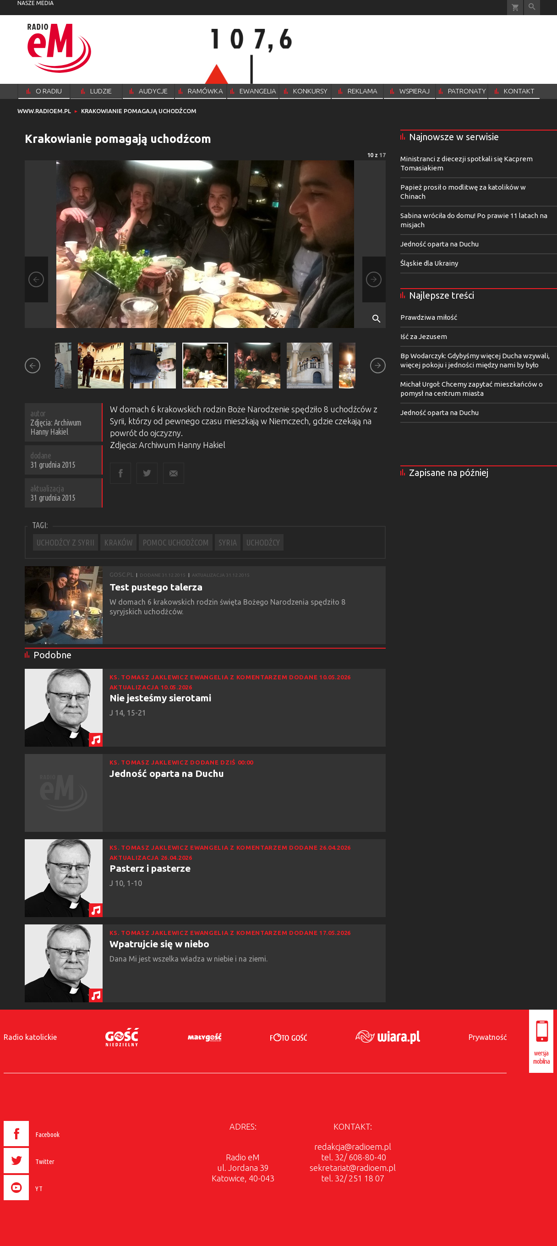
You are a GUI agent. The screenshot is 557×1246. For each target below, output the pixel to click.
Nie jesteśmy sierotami (160, 697)
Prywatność (488, 1037)
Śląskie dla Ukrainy (429, 263)
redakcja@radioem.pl (352, 1146)
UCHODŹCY (263, 542)
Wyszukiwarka (532, 7)
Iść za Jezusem (423, 336)
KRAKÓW (118, 542)
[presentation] (51, 1202)
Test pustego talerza (155, 586)
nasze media (35, 3)
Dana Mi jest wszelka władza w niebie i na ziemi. (189, 959)
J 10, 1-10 (126, 883)
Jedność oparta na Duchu (166, 773)
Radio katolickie (30, 1037)
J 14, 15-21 (128, 713)
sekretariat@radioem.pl (353, 1167)
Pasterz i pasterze (150, 868)
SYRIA (227, 542)
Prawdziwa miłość (428, 317)
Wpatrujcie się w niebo (159, 943)
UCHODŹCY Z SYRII (65, 542)
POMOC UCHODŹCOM (175, 542)
